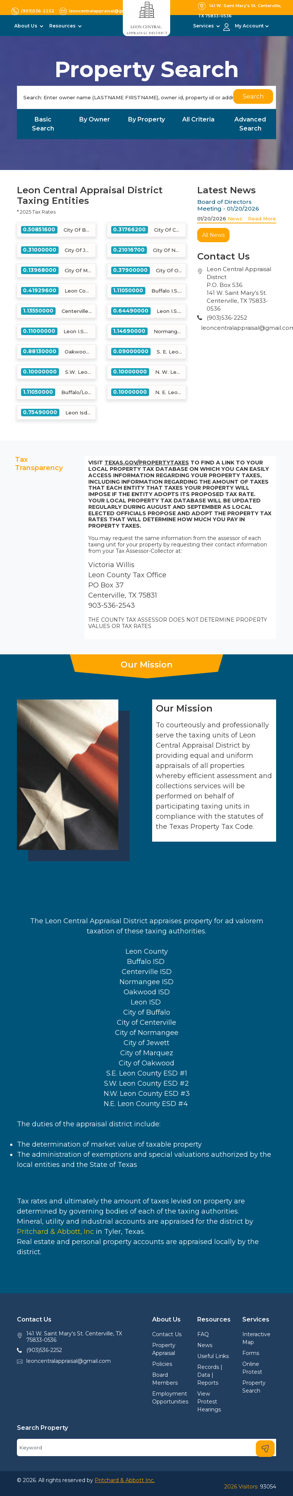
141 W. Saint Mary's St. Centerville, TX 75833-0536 (74, 1336)
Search (253, 96)
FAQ (203, 1334)
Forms (250, 1353)
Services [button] (204, 26)
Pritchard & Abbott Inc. (125, 1480)
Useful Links (213, 1356)
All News (213, 235)
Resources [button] (63, 26)
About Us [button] (26, 26)
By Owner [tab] (94, 119)
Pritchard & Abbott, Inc (55, 1231)
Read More (262, 218)
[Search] (146, 97)
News (235, 218)
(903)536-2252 (44, 1350)
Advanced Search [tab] (250, 124)
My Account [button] (249, 26)
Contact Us (166, 1334)
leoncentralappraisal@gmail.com (68, 1361)
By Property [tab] (146, 119)
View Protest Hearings (209, 1401)
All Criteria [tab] (198, 119)
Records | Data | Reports (209, 1375)
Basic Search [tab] (43, 124)
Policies (162, 1364)
